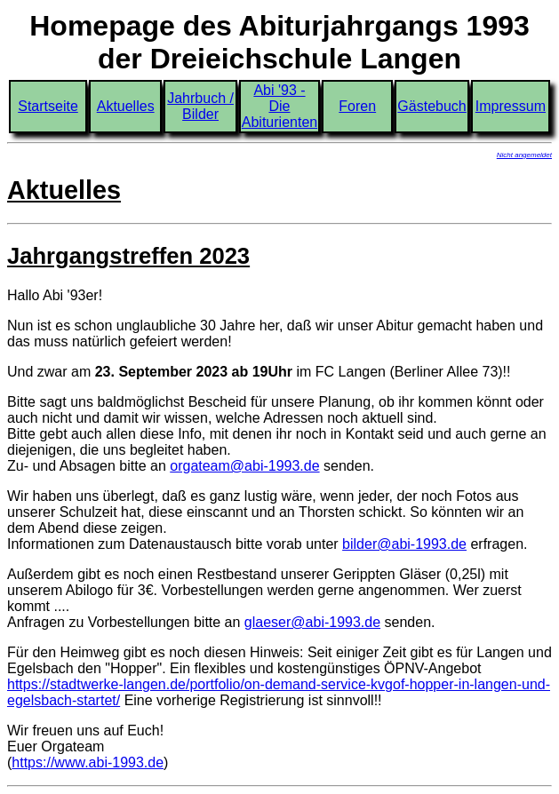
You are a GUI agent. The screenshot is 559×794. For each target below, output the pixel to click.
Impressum (510, 106)
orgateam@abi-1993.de (244, 465)
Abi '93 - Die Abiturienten (279, 106)
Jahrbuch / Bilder (200, 106)
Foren (357, 106)
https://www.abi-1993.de (88, 762)
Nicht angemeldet (524, 155)
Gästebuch (431, 106)
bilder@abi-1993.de (404, 544)
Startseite (48, 106)
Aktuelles (126, 106)
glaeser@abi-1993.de (312, 622)
